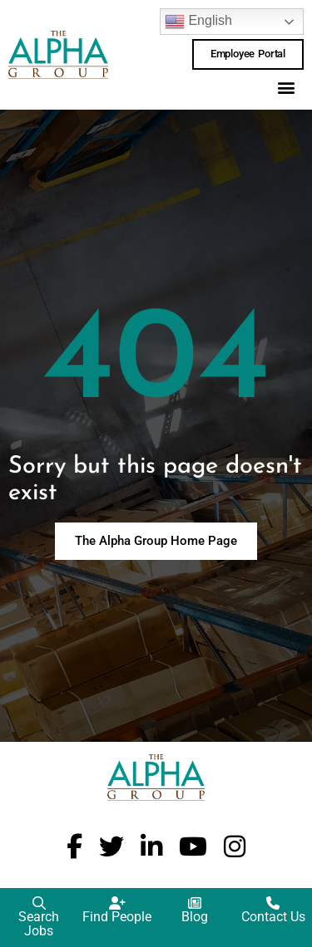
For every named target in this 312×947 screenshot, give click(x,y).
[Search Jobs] (39, 903)
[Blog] (194, 903)
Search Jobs (38, 924)
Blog (194, 917)
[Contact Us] (273, 903)
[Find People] (117, 903)
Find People (116, 917)
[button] (286, 87)
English (198, 22)
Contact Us (273, 917)
